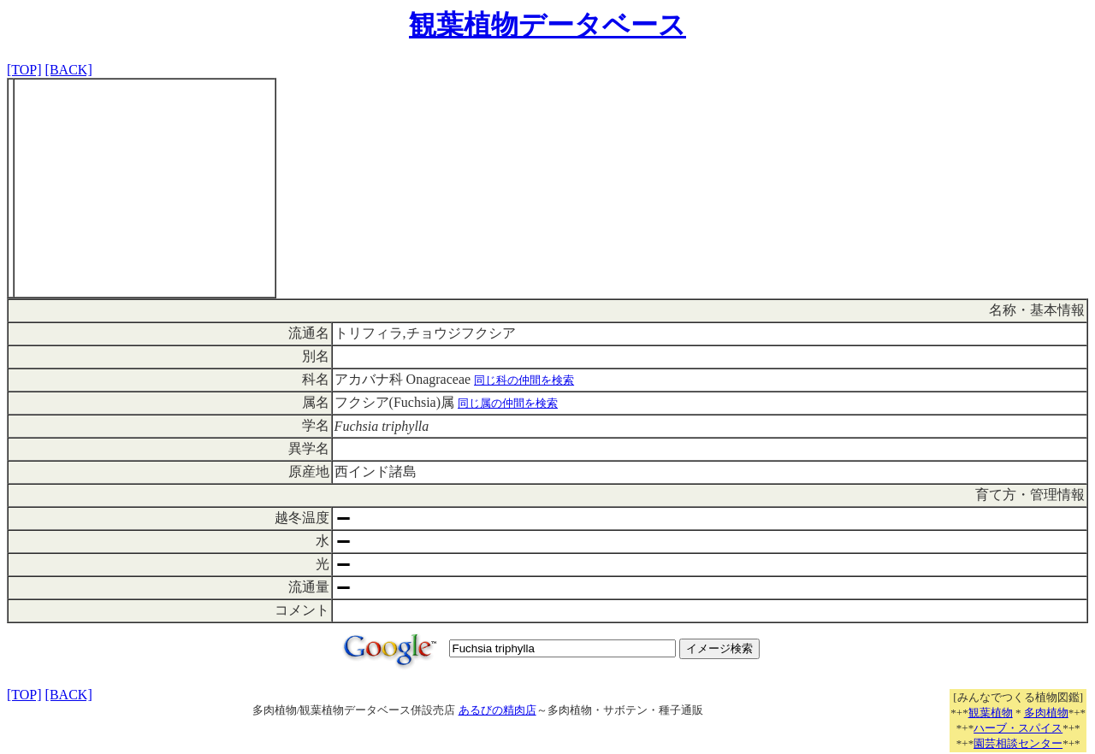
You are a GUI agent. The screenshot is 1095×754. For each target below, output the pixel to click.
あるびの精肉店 (497, 710)
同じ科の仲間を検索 (524, 380)
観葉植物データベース (547, 24)
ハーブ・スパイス (1018, 728)
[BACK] (68, 69)
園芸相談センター (1018, 743)
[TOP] (24, 69)
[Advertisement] (144, 188)
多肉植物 (1046, 712)
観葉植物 (990, 712)
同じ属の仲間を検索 (508, 403)
